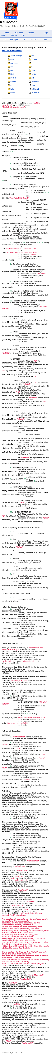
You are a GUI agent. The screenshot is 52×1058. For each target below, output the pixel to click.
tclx (32, 56)
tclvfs (12, 93)
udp (33, 70)
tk (32, 63)
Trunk (45, 40)
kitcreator (35, 85)
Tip (23, 40)
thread (34, 59)
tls (32, 67)
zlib (32, 78)
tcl (11, 85)
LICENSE (35, 89)
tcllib (12, 89)
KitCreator (8, 22)
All (4, 40)
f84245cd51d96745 (12, 50)
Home (6, 33)
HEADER (35, 82)
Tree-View (34, 40)
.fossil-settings (16, 56)
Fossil (14, 1053)
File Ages (14, 40)
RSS (20, 1053)
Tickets (14, 35)
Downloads (18, 33)
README (35, 93)
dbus (12, 67)
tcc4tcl (13, 82)
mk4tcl (13, 78)
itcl (11, 70)
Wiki (23, 35)
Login (46, 33)
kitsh (12, 74)
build (12, 59)
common (13, 63)
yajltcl (33, 74)
